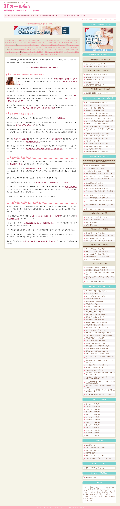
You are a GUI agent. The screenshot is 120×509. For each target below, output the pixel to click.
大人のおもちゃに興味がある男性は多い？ (53, 45)
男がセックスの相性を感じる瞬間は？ (32, 52)
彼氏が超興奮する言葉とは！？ (95, 85)
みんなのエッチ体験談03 (93, 409)
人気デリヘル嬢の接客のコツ (94, 367)
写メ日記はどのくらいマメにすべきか (97, 365)
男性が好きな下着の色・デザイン (95, 165)
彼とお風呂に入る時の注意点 (94, 183)
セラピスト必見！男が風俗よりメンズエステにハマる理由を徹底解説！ (100, 382)
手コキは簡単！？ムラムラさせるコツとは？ (99, 241)
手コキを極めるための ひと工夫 (95, 238)
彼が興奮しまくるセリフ (93, 82)
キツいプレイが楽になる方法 (94, 306)
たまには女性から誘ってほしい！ (54, 40)
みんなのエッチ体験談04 (93, 412)
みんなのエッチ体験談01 (93, 404)
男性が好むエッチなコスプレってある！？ (98, 138)
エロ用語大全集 (90, 445)
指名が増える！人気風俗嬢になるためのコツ (99, 333)
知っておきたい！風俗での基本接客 (96, 314)
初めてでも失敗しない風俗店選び (95, 309)
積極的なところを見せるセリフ (95, 77)
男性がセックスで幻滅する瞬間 (54, 52)
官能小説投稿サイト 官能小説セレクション (98, 458)
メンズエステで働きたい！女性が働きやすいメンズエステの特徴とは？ (100, 377)
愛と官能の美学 (90, 453)
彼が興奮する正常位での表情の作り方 (97, 270)
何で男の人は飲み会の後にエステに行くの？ (99, 394)
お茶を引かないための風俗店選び (95, 340)
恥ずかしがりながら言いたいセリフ (96, 74)
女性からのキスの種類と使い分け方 (96, 217)
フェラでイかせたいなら (93, 259)
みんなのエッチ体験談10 (93, 427)
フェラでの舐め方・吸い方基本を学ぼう (97, 254)
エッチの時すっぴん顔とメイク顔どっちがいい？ (51, 49)
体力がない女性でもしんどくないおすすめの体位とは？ (100, 277)
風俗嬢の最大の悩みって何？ (94, 312)
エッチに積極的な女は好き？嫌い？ (49, 54)
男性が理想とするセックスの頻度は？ (27, 54)
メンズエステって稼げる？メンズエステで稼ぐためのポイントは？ (100, 390)
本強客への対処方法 (92, 293)
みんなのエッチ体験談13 (93, 435)
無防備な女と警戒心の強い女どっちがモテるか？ (100, 146)
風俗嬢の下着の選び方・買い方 (95, 317)
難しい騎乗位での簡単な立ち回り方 (96, 267)
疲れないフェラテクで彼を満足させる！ (97, 251)
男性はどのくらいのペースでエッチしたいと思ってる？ (100, 129)
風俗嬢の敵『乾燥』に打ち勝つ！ (95, 325)
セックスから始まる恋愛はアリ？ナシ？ (97, 108)
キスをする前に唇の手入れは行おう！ (97, 188)
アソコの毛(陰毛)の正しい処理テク (96, 168)
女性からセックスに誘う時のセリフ (96, 66)
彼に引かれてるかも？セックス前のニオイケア (99, 176)
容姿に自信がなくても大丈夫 (94, 370)
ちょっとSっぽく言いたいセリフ (95, 64)
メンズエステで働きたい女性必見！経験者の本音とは (100, 357)
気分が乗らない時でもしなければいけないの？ (99, 195)
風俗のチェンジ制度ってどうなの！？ (97, 351)
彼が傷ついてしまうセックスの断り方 (97, 123)
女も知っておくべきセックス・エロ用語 (97, 171)
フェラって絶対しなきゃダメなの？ (96, 249)
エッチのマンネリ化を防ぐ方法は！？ (28, 45)
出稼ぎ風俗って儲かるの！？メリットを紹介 (99, 335)
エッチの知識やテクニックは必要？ (96, 296)
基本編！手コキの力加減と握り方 (95, 233)
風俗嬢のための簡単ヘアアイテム (95, 343)
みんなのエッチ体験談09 (93, 425)
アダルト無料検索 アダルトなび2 (95, 447)
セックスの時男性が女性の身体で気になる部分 (21, 49)
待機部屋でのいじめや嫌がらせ (95, 301)
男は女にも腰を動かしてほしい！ (95, 281)
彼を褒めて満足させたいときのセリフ (97, 93)
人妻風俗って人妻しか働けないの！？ (97, 327)
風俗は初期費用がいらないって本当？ (97, 348)
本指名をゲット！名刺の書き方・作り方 (97, 346)
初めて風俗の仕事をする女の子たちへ (97, 291)
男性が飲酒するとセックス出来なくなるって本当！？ (99, 205)
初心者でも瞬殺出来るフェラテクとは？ (97, 256)
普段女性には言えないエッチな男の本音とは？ (41, 47)
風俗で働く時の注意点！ (93, 298)
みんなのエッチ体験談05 (93, 414)
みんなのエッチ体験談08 (93, 422)
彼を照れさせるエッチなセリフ (95, 79)
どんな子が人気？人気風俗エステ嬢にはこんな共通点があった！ (100, 361)
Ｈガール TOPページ (11, 40)
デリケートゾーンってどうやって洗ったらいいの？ (99, 179)
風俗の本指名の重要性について (95, 319)
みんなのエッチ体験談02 (93, 406)
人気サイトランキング (92, 450)
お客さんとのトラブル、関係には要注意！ (98, 353)
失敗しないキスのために (93, 222)
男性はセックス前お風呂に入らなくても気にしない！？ (100, 191)
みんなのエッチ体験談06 (93, 417)
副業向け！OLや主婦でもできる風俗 (96, 322)
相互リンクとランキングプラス (95, 455)
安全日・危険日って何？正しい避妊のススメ (99, 173)
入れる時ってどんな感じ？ (55, 42)
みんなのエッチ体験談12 (93, 432)
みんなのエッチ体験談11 (93, 430)
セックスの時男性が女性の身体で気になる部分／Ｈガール (16, 2)
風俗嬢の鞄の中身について (94, 304)
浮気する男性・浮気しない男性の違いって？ (99, 116)
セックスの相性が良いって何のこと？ (97, 198)
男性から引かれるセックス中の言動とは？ (30, 40)
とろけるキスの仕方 (92, 225)
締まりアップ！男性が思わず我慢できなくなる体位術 (100, 273)
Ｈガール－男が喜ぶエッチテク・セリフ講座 (58, 507)
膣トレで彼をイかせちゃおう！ (95, 209)
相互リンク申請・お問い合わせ (95, 468)
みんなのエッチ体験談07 (93, 419)
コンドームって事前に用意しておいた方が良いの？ (99, 201)
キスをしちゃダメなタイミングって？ (97, 219)
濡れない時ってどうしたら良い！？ (96, 185)
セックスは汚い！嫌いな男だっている (35, 42)
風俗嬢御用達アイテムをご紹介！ (95, 338)
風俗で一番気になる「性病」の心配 (96, 330)
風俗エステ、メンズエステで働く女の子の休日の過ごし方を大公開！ (100, 373)
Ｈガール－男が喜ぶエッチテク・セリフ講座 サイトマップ (99, 19)
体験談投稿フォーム (92, 477)
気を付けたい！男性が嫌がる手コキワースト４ (99, 235)
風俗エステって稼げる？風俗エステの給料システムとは (100, 386)
